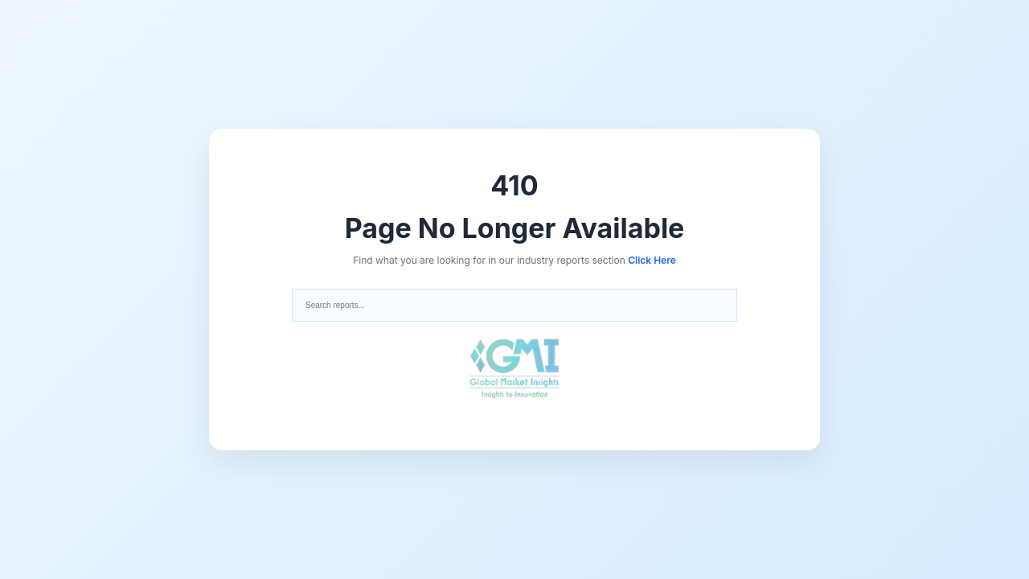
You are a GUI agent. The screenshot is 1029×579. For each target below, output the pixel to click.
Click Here (652, 260)
